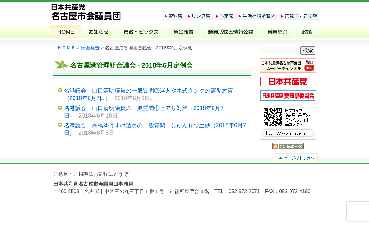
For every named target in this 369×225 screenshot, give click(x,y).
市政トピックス (141, 32)
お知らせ (98, 32)
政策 (307, 32)
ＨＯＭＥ (66, 47)
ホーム (65, 32)
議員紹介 (277, 32)
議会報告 (183, 32)
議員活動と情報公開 (230, 32)
